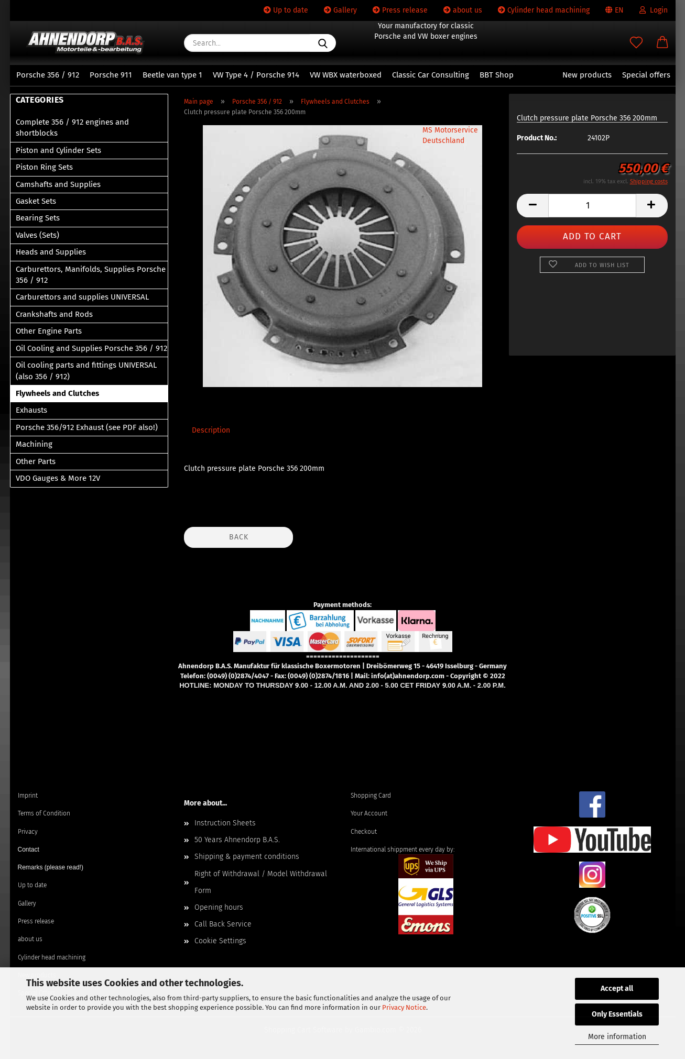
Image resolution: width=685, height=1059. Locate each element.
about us (462, 10)
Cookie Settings (220, 940)
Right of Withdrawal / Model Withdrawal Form (260, 882)
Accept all (617, 988)
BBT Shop (497, 75)
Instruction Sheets (225, 823)
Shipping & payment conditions (246, 856)
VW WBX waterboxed (346, 75)
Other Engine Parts (49, 331)
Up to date (286, 10)
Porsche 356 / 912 (47, 75)
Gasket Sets (36, 201)
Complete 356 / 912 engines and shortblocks (72, 127)
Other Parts (36, 461)
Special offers (646, 75)
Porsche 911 (111, 75)
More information (617, 1036)
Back (238, 537)
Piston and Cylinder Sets (58, 150)
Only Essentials (617, 1014)
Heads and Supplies (51, 252)
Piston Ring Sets (44, 167)
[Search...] (323, 43)
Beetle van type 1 (172, 75)
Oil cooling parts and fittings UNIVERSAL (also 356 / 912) (86, 370)
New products (587, 75)
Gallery (340, 10)
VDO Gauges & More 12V (58, 478)
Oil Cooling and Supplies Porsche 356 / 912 (91, 348)
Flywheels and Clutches (57, 393)
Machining (34, 444)
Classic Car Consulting (430, 75)
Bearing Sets (38, 218)
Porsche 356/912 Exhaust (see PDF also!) (87, 427)
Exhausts (31, 410)
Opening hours (218, 907)
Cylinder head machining (544, 10)
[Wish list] (636, 43)
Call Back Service (223, 924)
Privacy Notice (404, 1007)
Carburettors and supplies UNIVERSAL (82, 297)
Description (211, 430)
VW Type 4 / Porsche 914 (256, 75)
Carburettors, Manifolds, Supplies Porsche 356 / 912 (91, 274)
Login (653, 10)
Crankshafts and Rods (54, 314)
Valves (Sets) (37, 235)
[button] (662, 43)
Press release (400, 10)
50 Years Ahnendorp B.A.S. (237, 839)
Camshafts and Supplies (58, 184)
